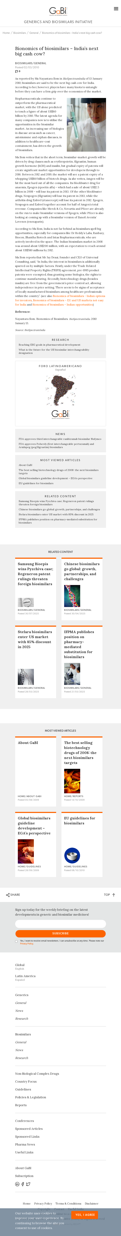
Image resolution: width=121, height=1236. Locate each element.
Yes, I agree (85, 1215)
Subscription (24, 1176)
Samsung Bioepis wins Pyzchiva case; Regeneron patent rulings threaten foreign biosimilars (35, 574)
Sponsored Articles (29, 1129)
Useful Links (24, 1152)
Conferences (24, 1121)
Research (21, 1019)
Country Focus (26, 1081)
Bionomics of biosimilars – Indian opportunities (62, 304)
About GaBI (25, 465)
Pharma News (25, 1144)
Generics (21, 995)
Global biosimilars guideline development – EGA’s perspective (55, 478)
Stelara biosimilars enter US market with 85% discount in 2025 (56, 514)
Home (6, 33)
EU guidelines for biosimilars (36, 483)
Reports (21, 1105)
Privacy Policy (26, 944)
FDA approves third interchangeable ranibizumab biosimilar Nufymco (60, 439)
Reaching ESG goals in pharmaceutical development (49, 344)
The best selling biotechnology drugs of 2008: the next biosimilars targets (80, 752)
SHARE (13, 895)
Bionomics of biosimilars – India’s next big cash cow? (72, 33)
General (33, 33)
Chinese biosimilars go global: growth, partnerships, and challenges (59, 509)
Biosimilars (19, 33)
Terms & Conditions (68, 1203)
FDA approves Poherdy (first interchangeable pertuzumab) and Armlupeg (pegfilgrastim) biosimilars (56, 445)
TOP (109, 894)
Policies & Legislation (30, 1097)
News (19, 1011)
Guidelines (23, 1089)
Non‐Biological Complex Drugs (37, 1074)
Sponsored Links (27, 1137)
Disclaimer (91, 1203)
